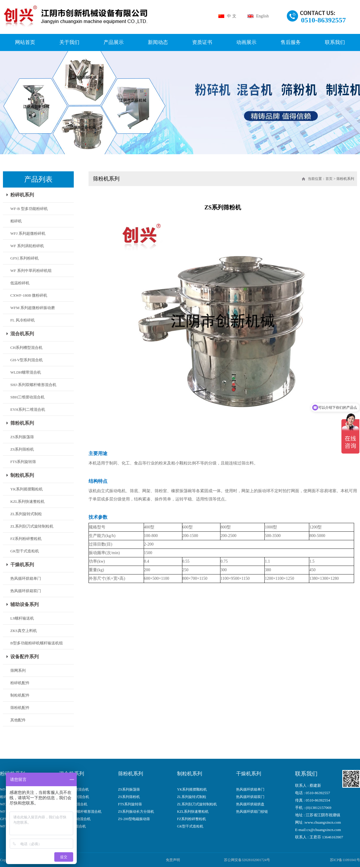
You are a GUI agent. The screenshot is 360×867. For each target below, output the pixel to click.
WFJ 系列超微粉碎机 (27, 233)
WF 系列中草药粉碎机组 (31, 270)
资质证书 (202, 42)
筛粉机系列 (22, 423)
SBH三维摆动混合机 (27, 397)
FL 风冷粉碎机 (22, 320)
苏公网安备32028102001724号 (247, 860)
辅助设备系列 (24, 604)
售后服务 (291, 42)
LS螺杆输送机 (22, 618)
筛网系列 (18, 670)
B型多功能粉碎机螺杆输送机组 (36, 643)
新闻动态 (158, 42)
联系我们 (335, 42)
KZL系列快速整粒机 (27, 501)
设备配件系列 (24, 656)
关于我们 (69, 42)
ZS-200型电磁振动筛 (134, 819)
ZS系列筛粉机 (22, 449)
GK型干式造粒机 (24, 551)
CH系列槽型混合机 (26, 347)
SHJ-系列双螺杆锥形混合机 (33, 384)
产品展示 (114, 42)
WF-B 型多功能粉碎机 (29, 208)
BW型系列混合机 (72, 826)
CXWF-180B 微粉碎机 (28, 295)
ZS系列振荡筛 (22, 437)
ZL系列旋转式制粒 (26, 514)
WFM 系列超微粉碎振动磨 (32, 308)
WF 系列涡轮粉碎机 (27, 246)
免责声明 (173, 860)
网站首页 (25, 42)
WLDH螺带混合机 (25, 372)
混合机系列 (22, 333)
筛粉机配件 (20, 707)
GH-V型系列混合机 (26, 360)
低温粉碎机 (20, 283)
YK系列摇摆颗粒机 (26, 489)
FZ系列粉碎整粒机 (26, 538)
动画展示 (246, 42)
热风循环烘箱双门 (25, 591)
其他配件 (18, 720)
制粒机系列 (22, 475)
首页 (329, 179)
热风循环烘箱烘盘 (250, 804)
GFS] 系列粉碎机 (24, 258)
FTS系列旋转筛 (23, 461)
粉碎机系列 (22, 194)
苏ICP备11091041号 (345, 860)
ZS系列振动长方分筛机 (136, 812)
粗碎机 (16, 221)
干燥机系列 (22, 564)
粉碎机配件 (20, 683)
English (262, 16)
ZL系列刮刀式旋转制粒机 (31, 526)
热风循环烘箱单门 (25, 578)
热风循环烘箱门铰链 (252, 812)
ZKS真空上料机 (23, 630)
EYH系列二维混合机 (27, 409)
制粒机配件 (20, 695)
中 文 (231, 16)
